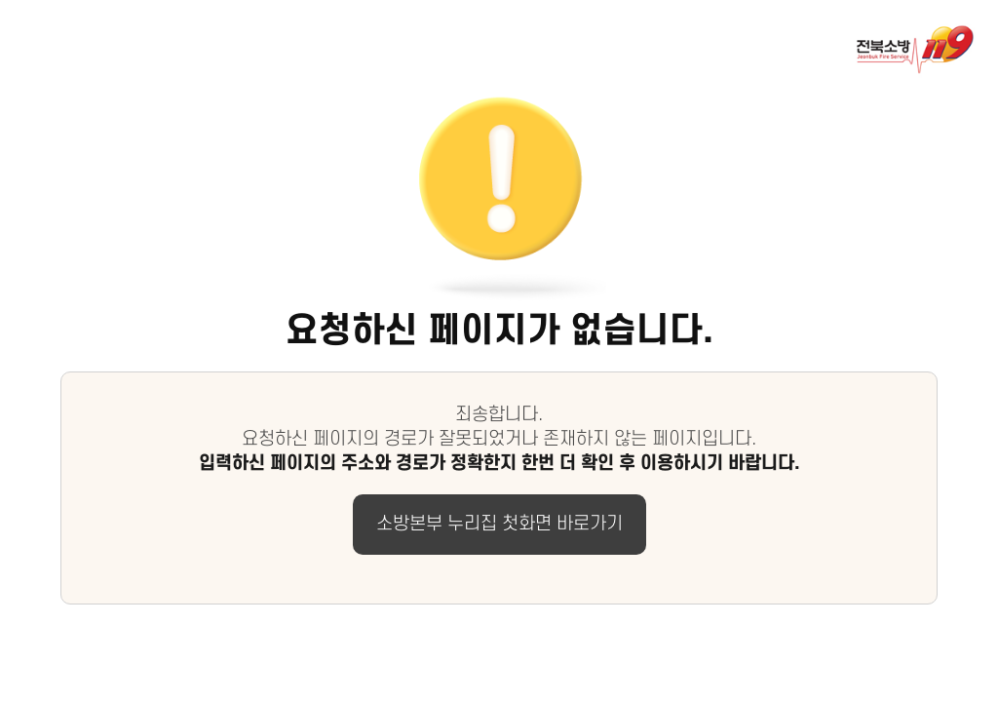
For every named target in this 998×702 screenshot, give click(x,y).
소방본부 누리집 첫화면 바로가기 (499, 524)
